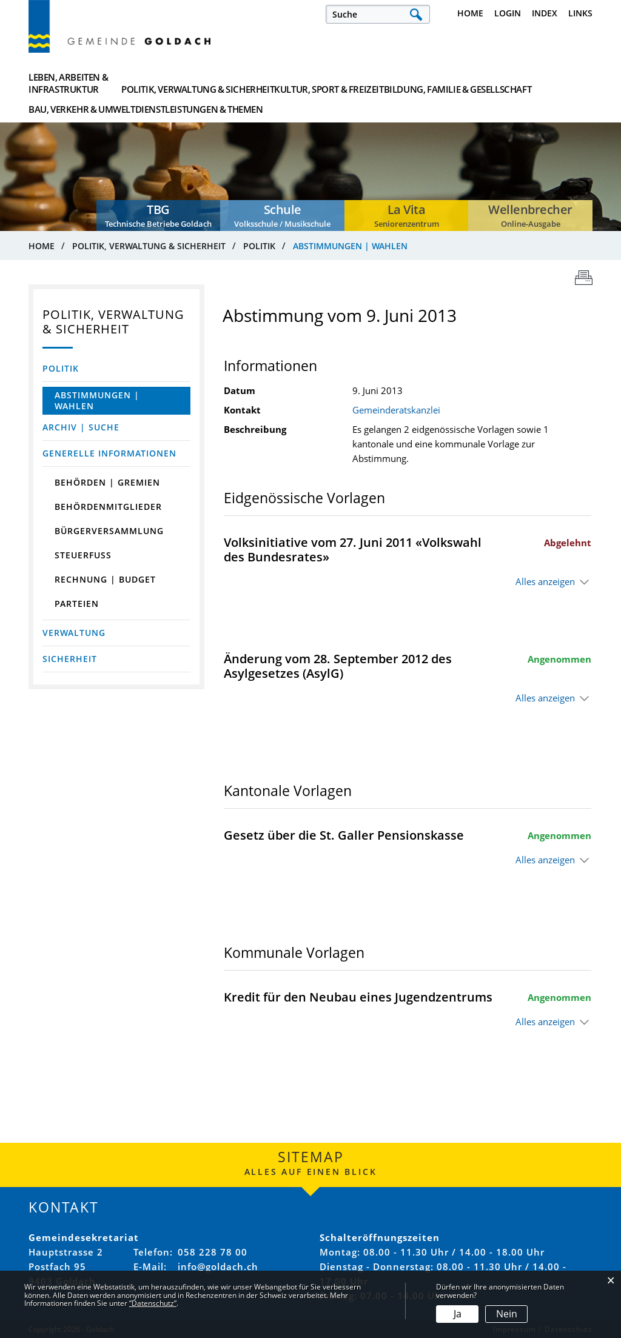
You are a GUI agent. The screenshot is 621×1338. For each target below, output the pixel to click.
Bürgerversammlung (109, 531)
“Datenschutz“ (152, 1303)
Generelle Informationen (109, 453)
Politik (60, 368)
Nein (506, 1313)
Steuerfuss (83, 555)
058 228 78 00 (212, 1252)
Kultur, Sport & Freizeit (273, 83)
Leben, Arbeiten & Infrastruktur (68, 83)
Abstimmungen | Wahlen (109, 400)
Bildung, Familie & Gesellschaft (366, 83)
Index (544, 13)
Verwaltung (74, 632)
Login (507, 13)
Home (470, 13)
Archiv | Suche (80, 427)
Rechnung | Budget (105, 579)
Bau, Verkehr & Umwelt (460, 83)
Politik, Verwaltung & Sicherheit (177, 83)
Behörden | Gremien (107, 482)
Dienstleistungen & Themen (545, 83)
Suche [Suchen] (415, 14)
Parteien (77, 603)
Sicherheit (69, 658)
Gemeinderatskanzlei (396, 410)
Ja (458, 1313)
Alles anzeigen (545, 581)
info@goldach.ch (218, 1266)
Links (580, 13)
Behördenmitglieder (108, 506)
